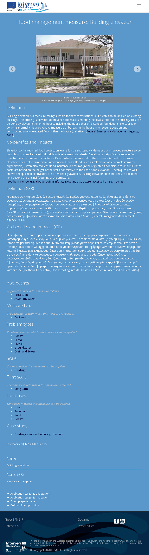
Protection (21, 295)
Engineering (22, 317)
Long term (21, 389)
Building (19, 370)
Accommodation (25, 298)
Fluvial (18, 340)
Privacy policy (85, 526)
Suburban (20, 411)
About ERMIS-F (14, 519)
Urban (18, 407)
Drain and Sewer (25, 351)
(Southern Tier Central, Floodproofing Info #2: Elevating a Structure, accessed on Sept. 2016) (65, 181)
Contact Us (12, 526)
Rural (18, 415)
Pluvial (19, 343)
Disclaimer (83, 519)
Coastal (19, 336)
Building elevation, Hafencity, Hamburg (39, 434)
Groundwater (23, 347)
